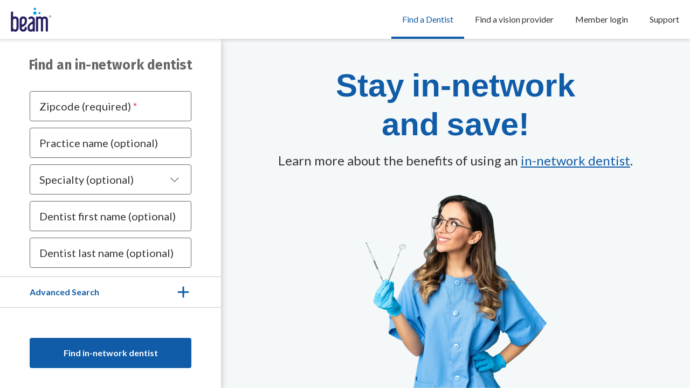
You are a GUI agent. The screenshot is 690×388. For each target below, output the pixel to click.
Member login (601, 19)
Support (664, 19)
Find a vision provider (514, 19)
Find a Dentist (427, 19)
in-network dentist (575, 160)
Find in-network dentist (111, 353)
